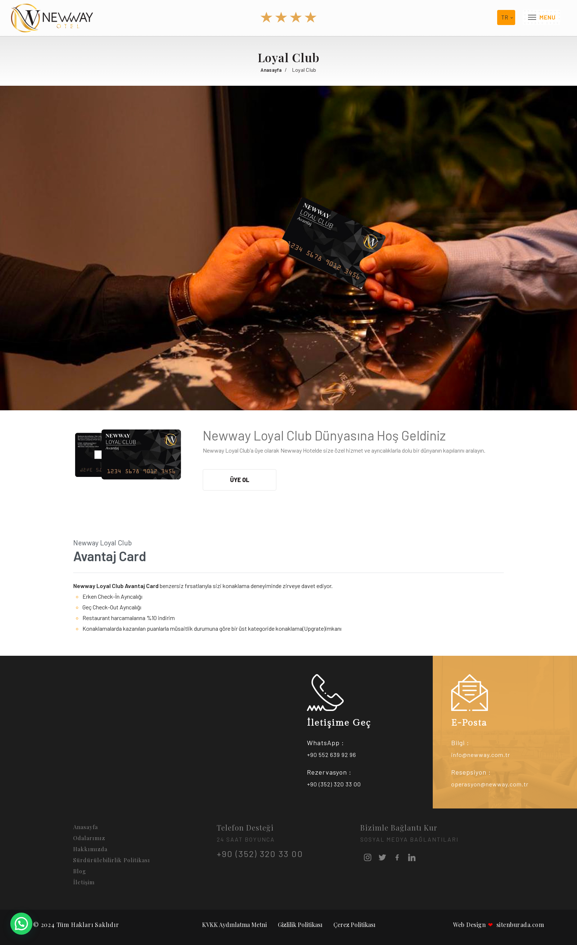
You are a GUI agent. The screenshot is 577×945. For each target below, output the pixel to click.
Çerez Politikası (354, 924)
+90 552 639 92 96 (331, 754)
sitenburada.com (516, 924)
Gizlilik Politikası (300, 924)
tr (504, 17)
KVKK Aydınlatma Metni (234, 924)
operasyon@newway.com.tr (489, 784)
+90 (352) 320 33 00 (334, 784)
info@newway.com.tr (480, 754)
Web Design (469, 924)
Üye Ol (239, 479)
